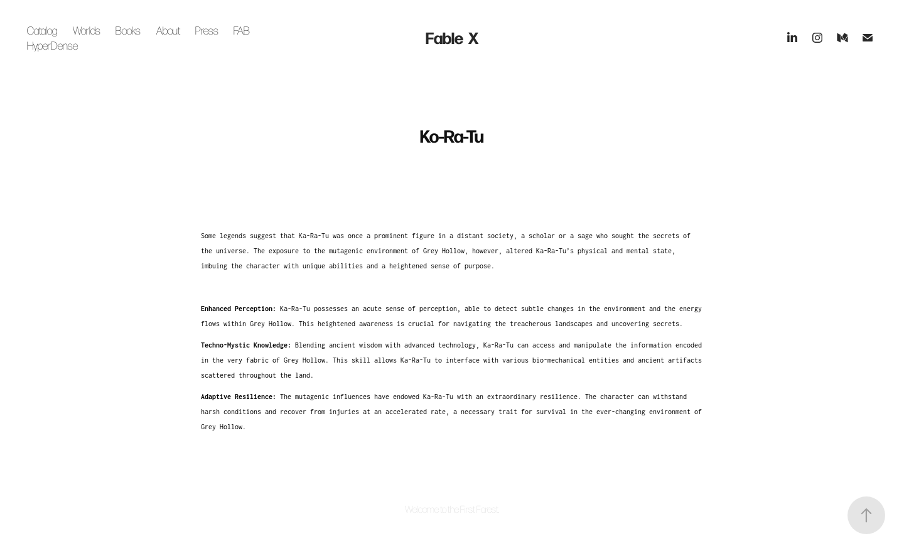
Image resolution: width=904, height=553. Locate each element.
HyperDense (52, 45)
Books (128, 30)
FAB (242, 30)
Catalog (42, 30)
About (168, 30)
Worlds (86, 30)
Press (206, 30)
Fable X (452, 37)
